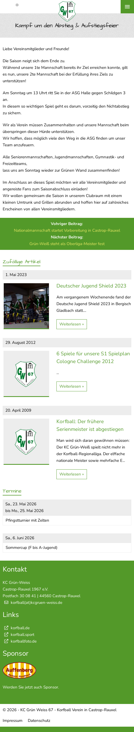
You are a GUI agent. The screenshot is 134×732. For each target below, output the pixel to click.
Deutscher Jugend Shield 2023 (91, 285)
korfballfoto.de (20, 641)
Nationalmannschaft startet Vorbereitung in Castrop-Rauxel (67, 230)
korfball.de (16, 628)
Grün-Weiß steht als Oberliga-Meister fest (67, 243)
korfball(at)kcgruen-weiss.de (36, 602)
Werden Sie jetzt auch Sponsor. (31, 687)
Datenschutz (39, 720)
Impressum (12, 720)
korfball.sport (18, 634)
